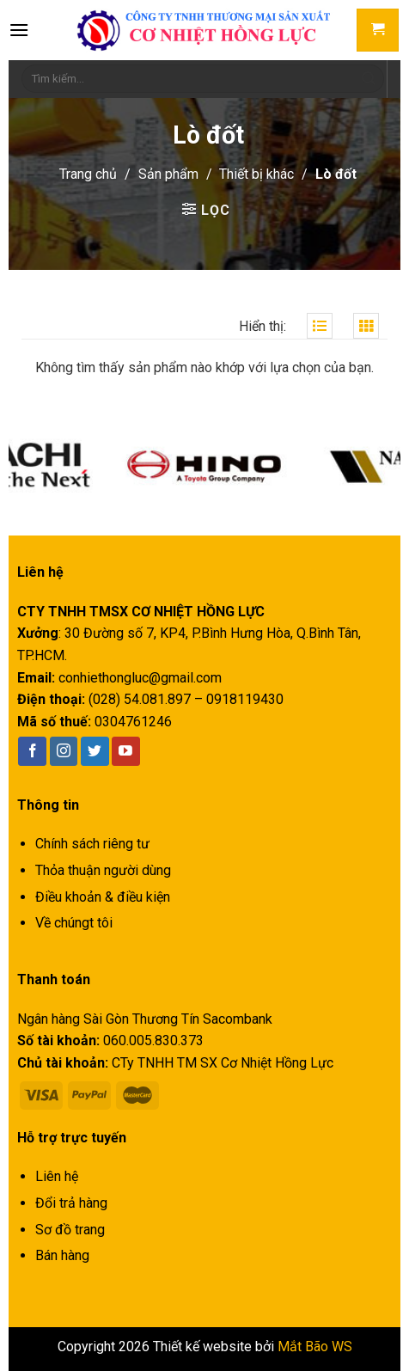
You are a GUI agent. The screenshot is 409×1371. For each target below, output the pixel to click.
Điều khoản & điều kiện (102, 897)
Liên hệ (56, 1176)
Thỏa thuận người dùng (103, 870)
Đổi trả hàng (71, 1203)
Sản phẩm (168, 174)
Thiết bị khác (256, 174)
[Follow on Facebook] (32, 751)
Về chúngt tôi (74, 923)
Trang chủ (88, 174)
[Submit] (368, 79)
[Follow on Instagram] (64, 751)
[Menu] (19, 30)
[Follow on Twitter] (95, 751)
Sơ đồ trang (70, 1229)
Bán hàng (62, 1255)
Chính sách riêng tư (92, 843)
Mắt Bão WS (315, 1346)
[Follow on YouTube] (126, 751)
